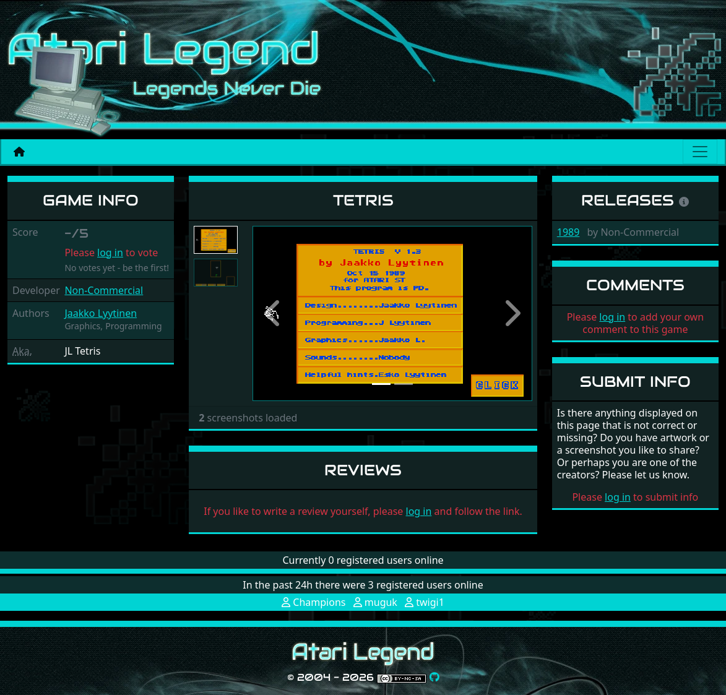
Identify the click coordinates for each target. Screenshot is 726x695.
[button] (274, 313)
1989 (568, 232)
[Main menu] (700, 151)
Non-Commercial (103, 290)
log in (110, 252)
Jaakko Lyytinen (100, 313)
